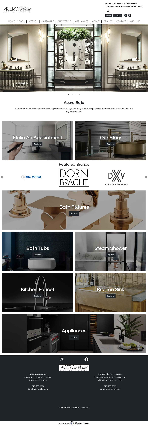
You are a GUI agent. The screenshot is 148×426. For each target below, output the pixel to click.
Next (146, 177)
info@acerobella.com (38, 389)
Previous (2, 177)
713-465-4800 (130, 3)
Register (117, 15)
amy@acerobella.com (110, 389)
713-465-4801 (137, 6)
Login (108, 15)
